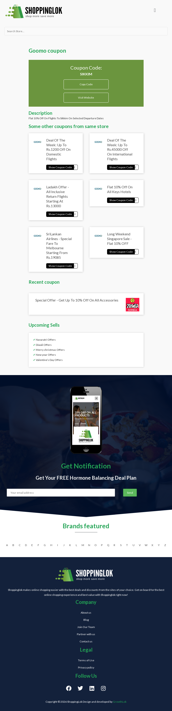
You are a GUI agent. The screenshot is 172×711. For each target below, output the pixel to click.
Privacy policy (86, 667)
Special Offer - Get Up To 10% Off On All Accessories (76, 300)
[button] (154, 10)
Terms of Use (86, 660)
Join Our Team (86, 627)
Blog (86, 619)
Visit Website (86, 97)
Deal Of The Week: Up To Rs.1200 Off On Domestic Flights (58, 149)
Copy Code (86, 82)
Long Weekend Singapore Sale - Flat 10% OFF (119, 238)
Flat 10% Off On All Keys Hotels (120, 189)
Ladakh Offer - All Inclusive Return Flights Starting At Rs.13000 (57, 196)
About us (86, 612)
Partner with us (86, 634)
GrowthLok (119, 701)
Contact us (86, 641)
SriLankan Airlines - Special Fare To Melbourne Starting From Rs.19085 (59, 245)
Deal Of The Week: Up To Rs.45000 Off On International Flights (119, 149)
